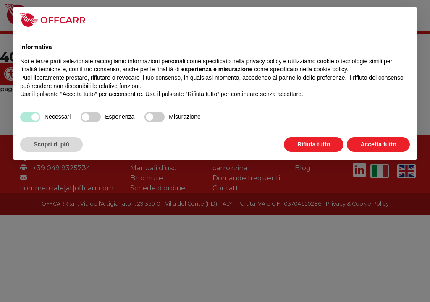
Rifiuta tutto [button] (313, 144)
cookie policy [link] (330, 69)
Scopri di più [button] (51, 144)
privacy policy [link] (264, 61)
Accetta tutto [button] (378, 144)
